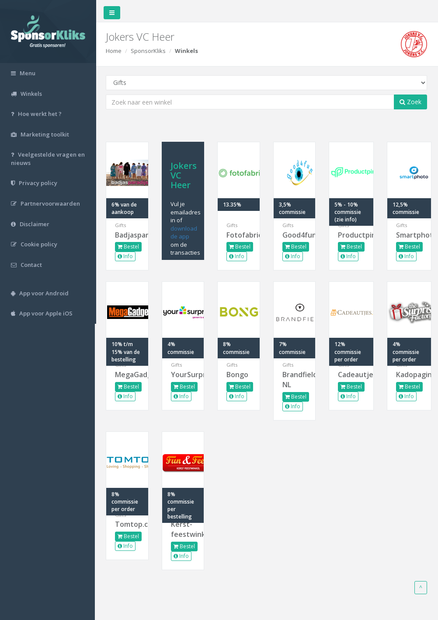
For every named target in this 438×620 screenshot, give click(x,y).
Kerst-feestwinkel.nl (184, 529)
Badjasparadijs (128, 235)
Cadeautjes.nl (351, 374)
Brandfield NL (295, 379)
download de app (184, 232)
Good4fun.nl (295, 235)
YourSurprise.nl (184, 374)
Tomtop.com (128, 524)
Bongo (238, 374)
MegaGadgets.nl (128, 374)
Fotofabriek (239, 235)
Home (115, 51)
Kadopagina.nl (409, 374)
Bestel (129, 246)
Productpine (351, 235)
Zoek (410, 102)
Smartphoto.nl (409, 235)
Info (126, 256)
